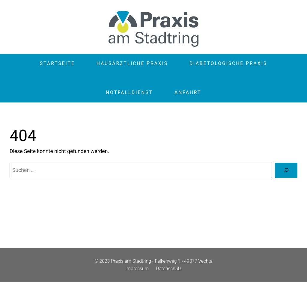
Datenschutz (169, 268)
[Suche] (286, 170)
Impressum (137, 268)
